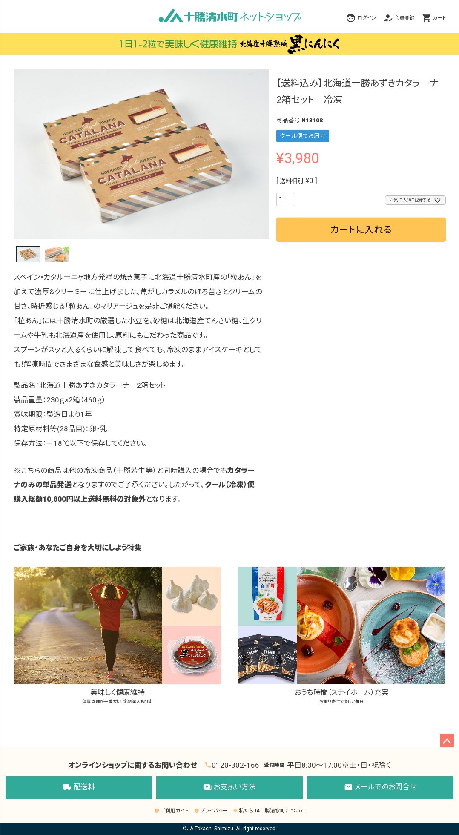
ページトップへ (447, 740)
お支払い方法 (229, 787)
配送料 (79, 787)
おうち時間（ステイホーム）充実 (341, 636)
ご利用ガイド (172, 811)
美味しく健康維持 (117, 636)
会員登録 (404, 18)
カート (439, 18)
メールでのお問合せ (380, 787)
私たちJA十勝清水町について (268, 811)
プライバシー (211, 811)
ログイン (366, 18)
